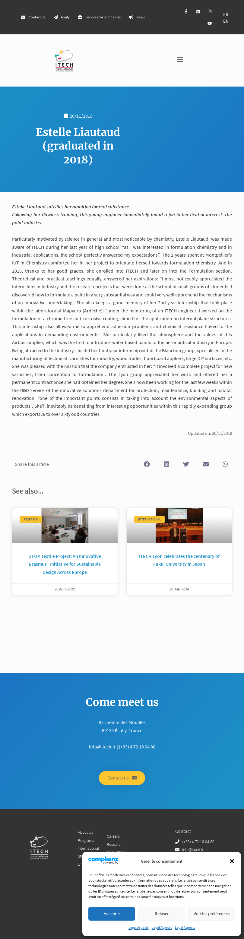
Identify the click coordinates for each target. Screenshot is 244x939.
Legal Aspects (138, 927)
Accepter (112, 913)
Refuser (162, 913)
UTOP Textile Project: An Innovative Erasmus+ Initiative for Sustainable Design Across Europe (64, 564)
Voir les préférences (212, 913)
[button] (232, 861)
